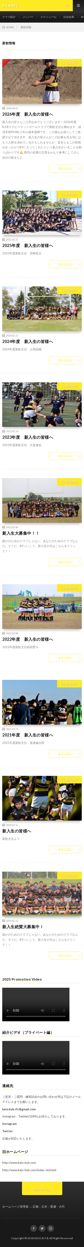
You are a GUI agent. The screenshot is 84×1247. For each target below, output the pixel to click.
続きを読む (65, 168)
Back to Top (42, 1189)
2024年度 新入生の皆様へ (27, 341)
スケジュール (48, 17)
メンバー (28, 17)
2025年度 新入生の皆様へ (27, 245)
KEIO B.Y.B (41, 1238)
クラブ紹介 (9, 17)
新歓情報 (71, 63)
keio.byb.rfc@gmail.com (19, 1109)
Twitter (7, 1131)
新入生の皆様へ (16, 830)
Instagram (9, 1124)
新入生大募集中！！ (21, 533)
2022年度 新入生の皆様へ (27, 639)
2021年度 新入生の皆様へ (27, 734)
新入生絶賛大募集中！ (23, 926)
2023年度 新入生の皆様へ (27, 437)
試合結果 (68, 17)
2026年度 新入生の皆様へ (27, 114)
